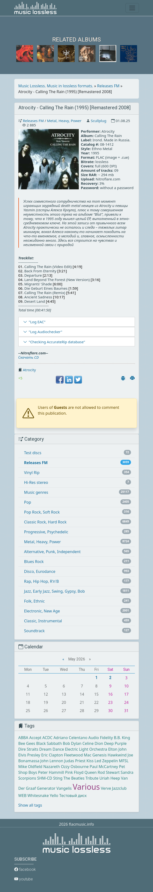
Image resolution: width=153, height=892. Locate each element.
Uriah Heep (109, 778)
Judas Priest (75, 760)
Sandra (127, 772)
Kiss (90, 760)
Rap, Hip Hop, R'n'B (41, 581)
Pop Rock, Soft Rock (42, 512)
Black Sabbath (49, 743)
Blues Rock (34, 561)
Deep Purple (115, 743)
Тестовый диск (73, 795)
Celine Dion (92, 743)
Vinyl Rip (32, 472)
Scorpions (27, 778)
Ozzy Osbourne (75, 766)
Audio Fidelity (100, 737)
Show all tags (30, 805)
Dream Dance (51, 749)
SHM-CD (44, 778)
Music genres (36, 492)
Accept (35, 737)
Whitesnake (38, 795)
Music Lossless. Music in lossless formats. (55, 86)
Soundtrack (34, 630)
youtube (23, 879)
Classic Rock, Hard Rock (45, 522)
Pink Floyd (74, 772)
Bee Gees (26, 743)
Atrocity (29, 369)
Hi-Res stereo (36, 482)
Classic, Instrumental (43, 621)
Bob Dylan (72, 743)
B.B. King (122, 737)
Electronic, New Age (42, 611)
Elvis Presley (29, 755)
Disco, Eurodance (39, 571)
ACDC (47, 737)
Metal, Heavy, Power (64, 120)
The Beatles (74, 778)
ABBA (23, 737)
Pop (27, 502)
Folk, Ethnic (34, 601)
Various (86, 787)
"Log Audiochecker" (45, 331)
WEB (22, 795)
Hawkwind (117, 755)
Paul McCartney (104, 766)
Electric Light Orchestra (86, 749)
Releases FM (108, 86)
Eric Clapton (52, 755)
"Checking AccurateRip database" (57, 341)
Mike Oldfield (30, 766)
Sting (57, 778)
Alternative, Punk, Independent (52, 551)
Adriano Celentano (70, 737)
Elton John (117, 749)
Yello (54, 795)
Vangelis (64, 788)
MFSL (124, 760)
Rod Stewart (109, 772)
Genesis (99, 755)
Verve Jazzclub (113, 788)
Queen (91, 772)
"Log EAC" (37, 321)
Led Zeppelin (106, 760)
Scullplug (98, 120)
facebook (25, 869)
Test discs (32, 452)
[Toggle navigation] (132, 8)
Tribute (92, 778)
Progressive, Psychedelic (46, 532)
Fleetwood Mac (77, 755)
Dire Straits (28, 749)
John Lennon (51, 760)
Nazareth (51, 766)
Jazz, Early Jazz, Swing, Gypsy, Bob (54, 591)
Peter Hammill (51, 772)
